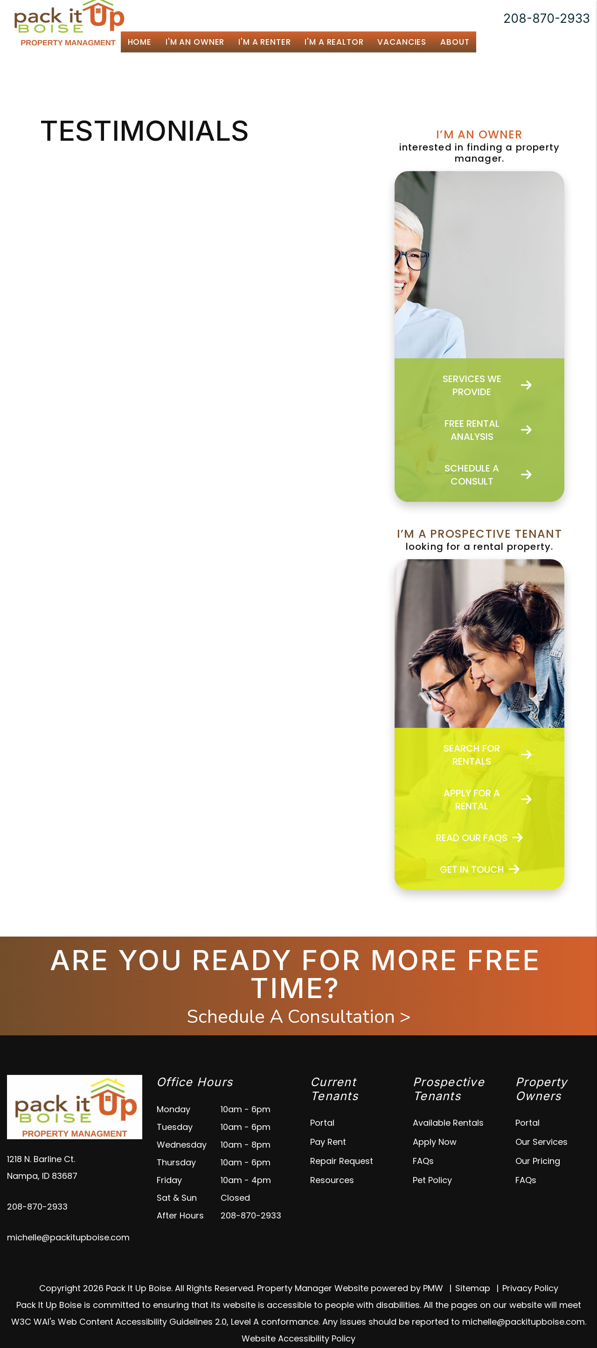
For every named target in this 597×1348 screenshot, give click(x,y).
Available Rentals (448, 1123)
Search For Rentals (488, 755)
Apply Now (435, 1142)
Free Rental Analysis (488, 430)
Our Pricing (537, 1161)
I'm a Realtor (334, 42)
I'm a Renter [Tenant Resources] (264, 42)
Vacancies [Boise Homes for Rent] (401, 42)
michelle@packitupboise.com (68, 1237)
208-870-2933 (546, 18)
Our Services (541, 1142)
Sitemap (472, 1288)
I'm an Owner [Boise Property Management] (195, 42)
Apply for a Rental (488, 800)
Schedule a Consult (488, 475)
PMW (433, 1288)
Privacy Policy (530, 1288)
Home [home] (140, 42)
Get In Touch (480, 869)
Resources (332, 1180)
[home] (68, 18)
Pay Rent (328, 1142)
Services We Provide (487, 385)
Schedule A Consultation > (299, 1016)
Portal (322, 1123)
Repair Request (341, 1161)
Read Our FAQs (479, 837)
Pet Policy (432, 1180)
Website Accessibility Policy (298, 1338)
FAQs (423, 1161)
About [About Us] (454, 42)
